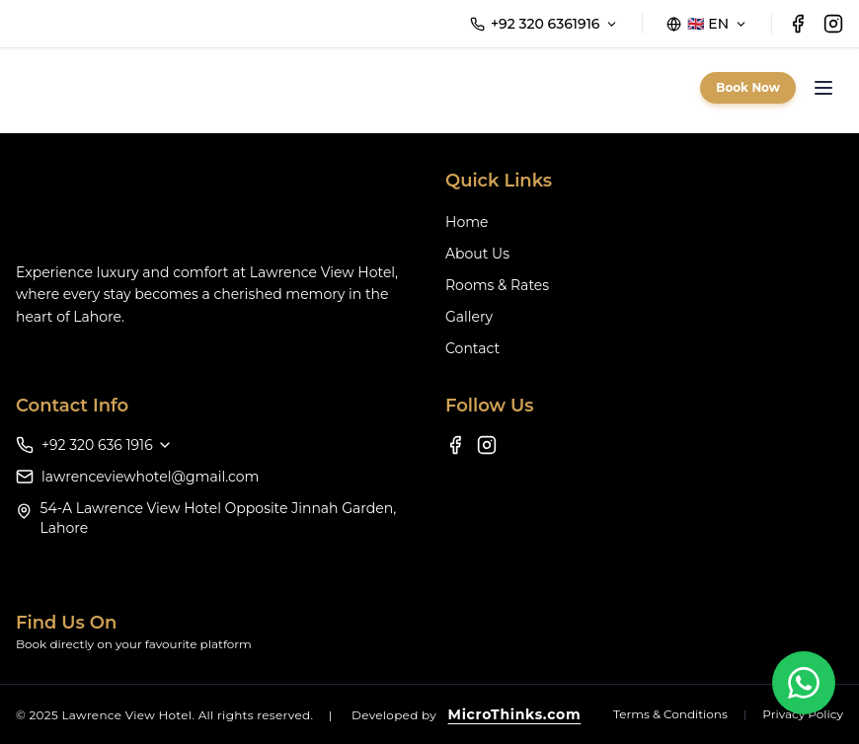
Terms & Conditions (670, 714)
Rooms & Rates (497, 285)
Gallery (469, 317)
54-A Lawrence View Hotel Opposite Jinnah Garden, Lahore (218, 518)
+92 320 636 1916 (107, 445)
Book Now (748, 87)
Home (466, 222)
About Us (477, 253)
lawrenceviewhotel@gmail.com (150, 476)
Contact (472, 348)
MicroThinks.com (515, 714)
